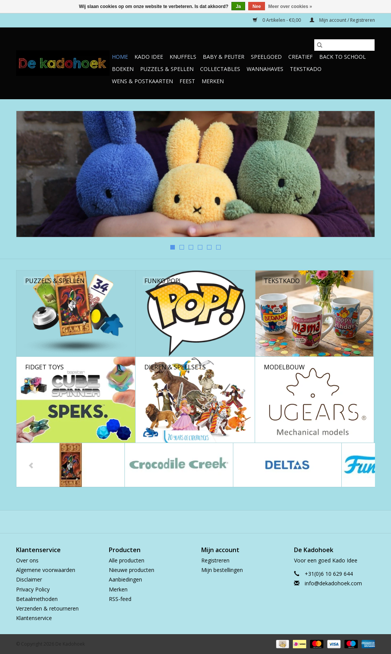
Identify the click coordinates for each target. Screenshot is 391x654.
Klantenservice (34, 618)
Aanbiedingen (125, 579)
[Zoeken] (344, 45)
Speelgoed (266, 56)
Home (120, 56)
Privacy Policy (33, 589)
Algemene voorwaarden (45, 569)
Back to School (342, 56)
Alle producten (126, 560)
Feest (187, 81)
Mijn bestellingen (222, 569)
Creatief (300, 56)
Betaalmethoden (37, 598)
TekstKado (306, 68)
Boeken (123, 68)
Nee (256, 6)
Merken (213, 81)
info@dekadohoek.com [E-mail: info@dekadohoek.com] (333, 583)
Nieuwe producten (131, 569)
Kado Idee (148, 56)
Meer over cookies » (290, 6)
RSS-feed (120, 598)
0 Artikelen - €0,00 (277, 20)
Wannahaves (265, 68)
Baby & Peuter (223, 56)
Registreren (215, 560)
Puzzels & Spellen (167, 68)
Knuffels (183, 56)
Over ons (27, 560)
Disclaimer (29, 579)
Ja (238, 6)
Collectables (220, 68)
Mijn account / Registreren (342, 20)
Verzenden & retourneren (47, 608)
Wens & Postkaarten (142, 81)
